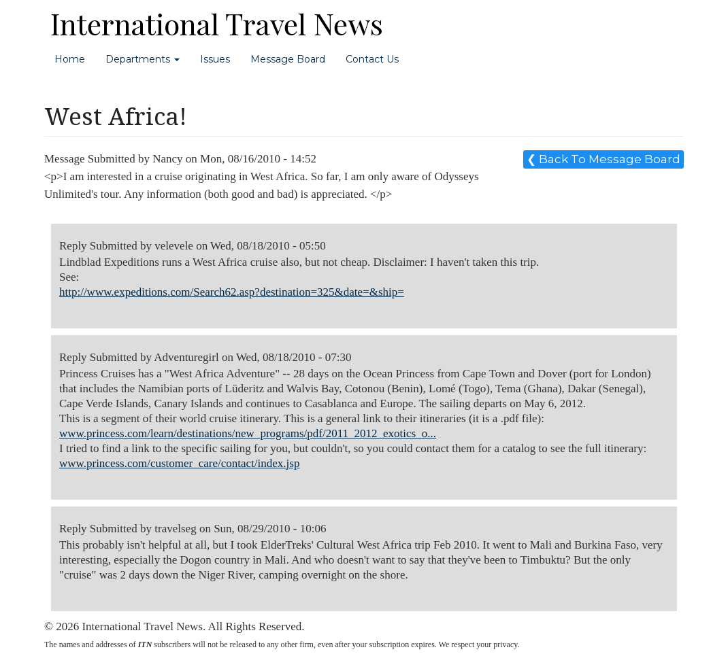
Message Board (287, 59)
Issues (215, 59)
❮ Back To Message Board (603, 159)
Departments (142, 59)
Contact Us (372, 59)
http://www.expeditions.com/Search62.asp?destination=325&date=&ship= (231, 292)
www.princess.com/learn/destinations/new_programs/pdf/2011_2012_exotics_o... (247, 433)
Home (69, 59)
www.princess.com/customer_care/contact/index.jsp (179, 463)
